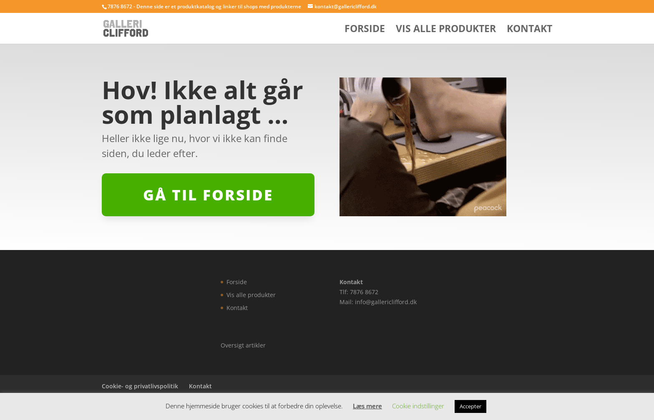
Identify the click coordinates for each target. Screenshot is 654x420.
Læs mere (367, 406)
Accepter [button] (470, 406)
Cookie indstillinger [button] (418, 406)
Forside (365, 30)
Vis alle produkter (446, 30)
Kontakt (529, 30)
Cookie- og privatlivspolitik (140, 386)
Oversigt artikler (243, 345)
